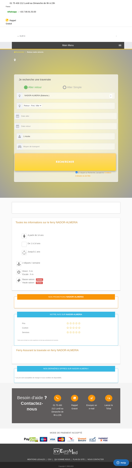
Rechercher (19, 52)
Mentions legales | (36, 459)
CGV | (50, 459)
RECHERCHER (65, 162)
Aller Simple (74, 87)
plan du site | (79, 459)
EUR (22, 36)
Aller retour (35, 87)
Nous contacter (96, 459)
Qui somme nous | (62, 459)
